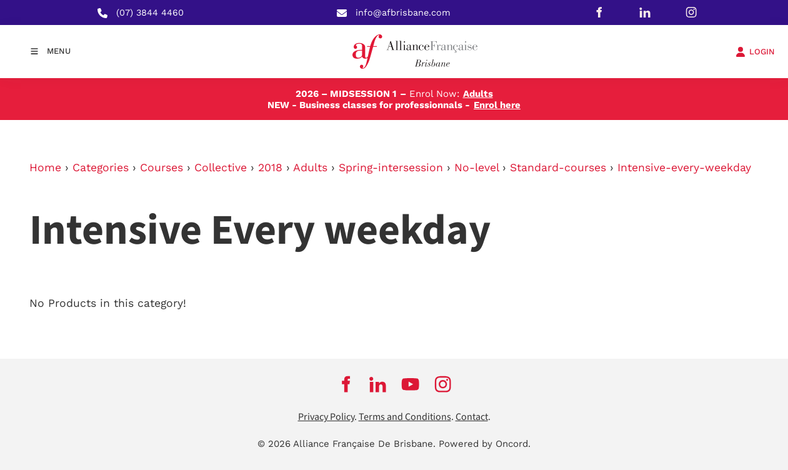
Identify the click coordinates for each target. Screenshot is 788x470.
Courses (161, 167)
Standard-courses (558, 167)
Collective (220, 167)
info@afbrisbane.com (403, 13)
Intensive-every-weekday (684, 167)
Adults (310, 167)
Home (45, 167)
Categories (100, 167)
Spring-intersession (391, 167)
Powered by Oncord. (485, 443)
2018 (270, 167)
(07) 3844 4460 (150, 13)
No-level (476, 167)
